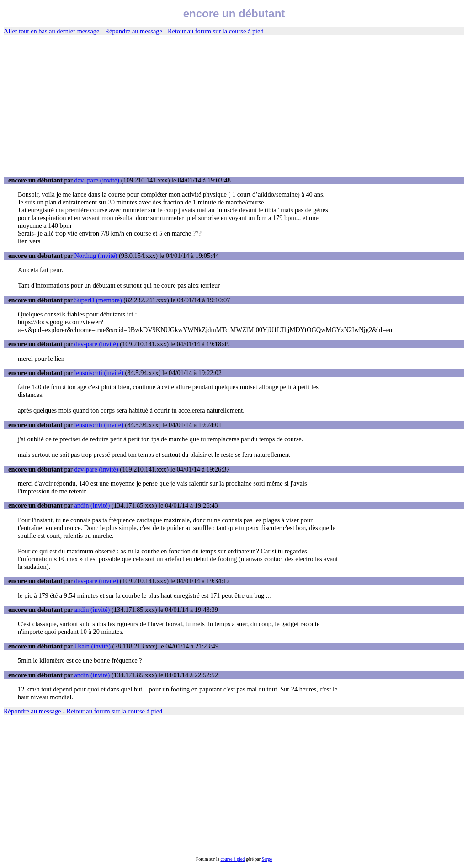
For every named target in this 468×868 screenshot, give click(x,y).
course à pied (232, 859)
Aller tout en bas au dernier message (51, 31)
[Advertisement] (234, 106)
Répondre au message (133, 31)
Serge (267, 859)
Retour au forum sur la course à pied (216, 31)
